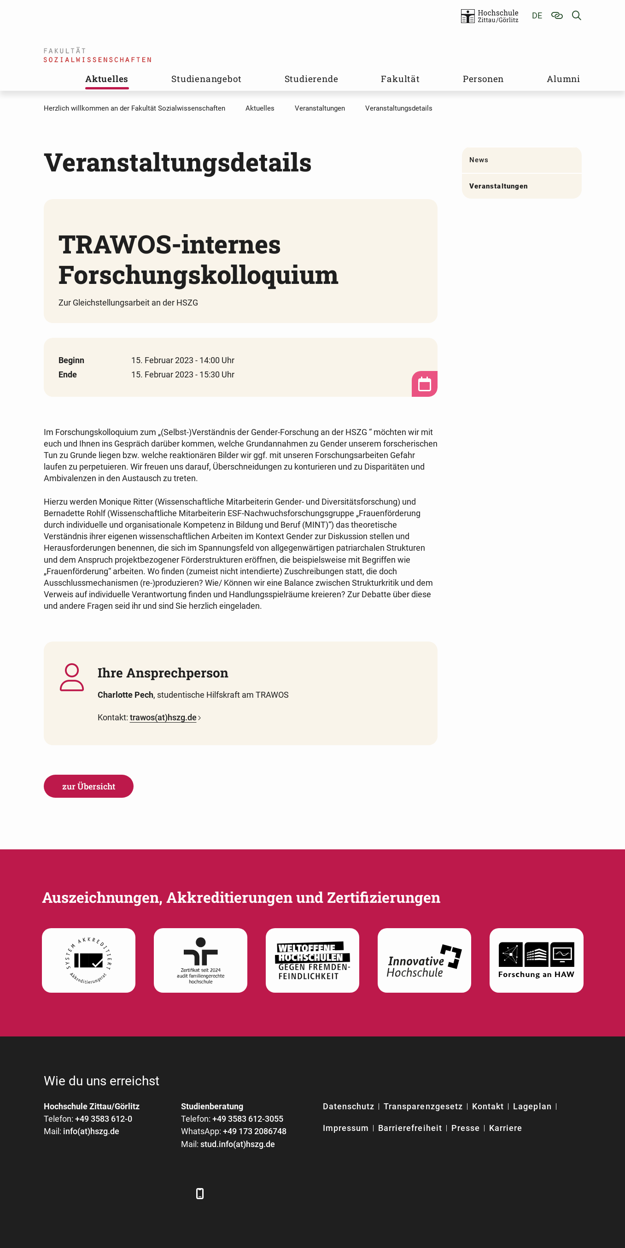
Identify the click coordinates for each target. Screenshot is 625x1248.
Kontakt (488, 1106)
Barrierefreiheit (410, 1128)
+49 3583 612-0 (103, 1119)
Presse (465, 1128)
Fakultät (400, 78)
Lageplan (532, 1106)
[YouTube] (128, 1193)
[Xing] (102, 1193)
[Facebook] (52, 1193)
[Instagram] (153, 1193)
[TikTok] (178, 1193)
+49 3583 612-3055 (247, 1119)
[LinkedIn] (77, 1193)
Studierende (312, 78)
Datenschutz (349, 1106)
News (479, 160)
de (537, 15)
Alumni (563, 78)
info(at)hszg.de (91, 1131)
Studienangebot (206, 78)
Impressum (346, 1128)
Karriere (505, 1128)
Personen (483, 78)
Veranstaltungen (498, 186)
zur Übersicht (88, 786)
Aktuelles (107, 78)
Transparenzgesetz (423, 1106)
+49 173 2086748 (254, 1131)
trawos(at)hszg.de (163, 717)
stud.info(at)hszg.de (237, 1144)
